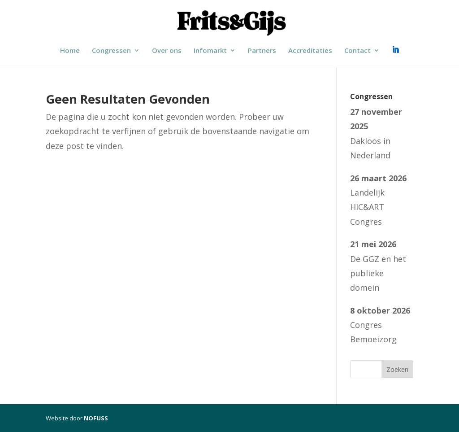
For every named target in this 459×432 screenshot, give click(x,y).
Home (70, 51)
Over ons (167, 51)
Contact (357, 51)
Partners (262, 51)
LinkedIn (395, 51)
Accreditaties (310, 51)
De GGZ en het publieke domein (378, 273)
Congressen (111, 51)
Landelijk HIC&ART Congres (367, 207)
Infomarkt (210, 51)
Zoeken (397, 369)
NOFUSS (96, 418)
